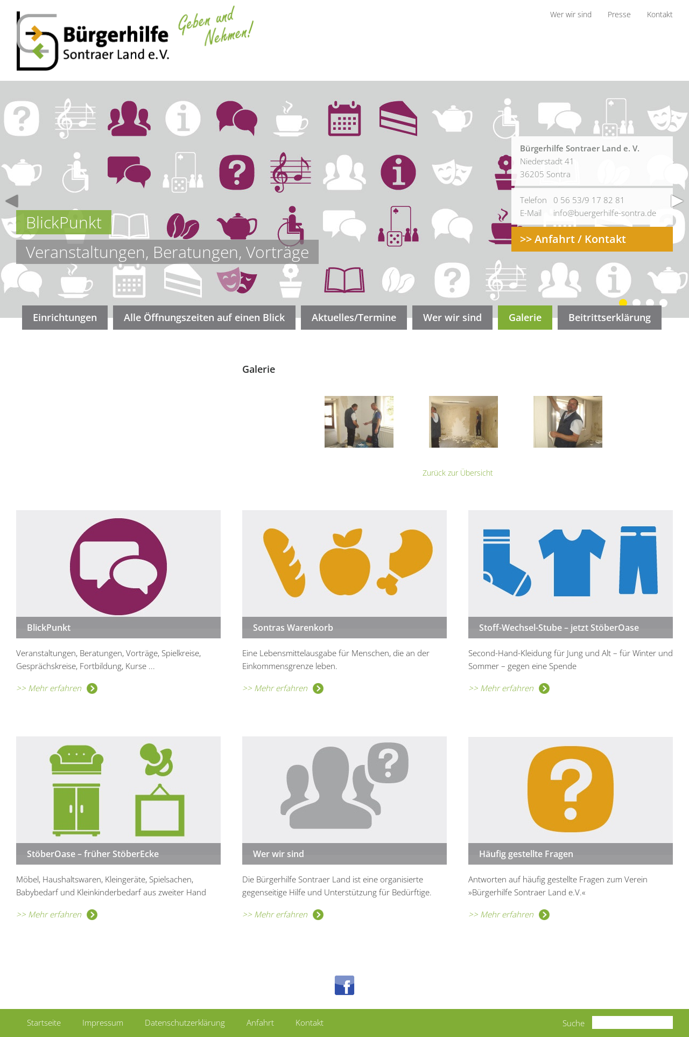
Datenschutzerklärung (185, 1022)
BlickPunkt (49, 628)
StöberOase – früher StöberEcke (93, 854)
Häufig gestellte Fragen (526, 854)
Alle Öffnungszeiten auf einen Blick (204, 317)
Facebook (344, 985)
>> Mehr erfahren (56, 688)
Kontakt (310, 1022)
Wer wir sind (452, 317)
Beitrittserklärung (609, 317)
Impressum (102, 1022)
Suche (574, 1023)
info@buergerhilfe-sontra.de (604, 212)
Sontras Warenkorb (293, 628)
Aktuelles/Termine (354, 317)
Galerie (525, 317)
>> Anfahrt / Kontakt (573, 239)
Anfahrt (260, 1022)
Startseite (44, 1022)
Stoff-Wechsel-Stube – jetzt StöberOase (559, 628)
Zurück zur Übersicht (458, 473)
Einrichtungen (65, 317)
